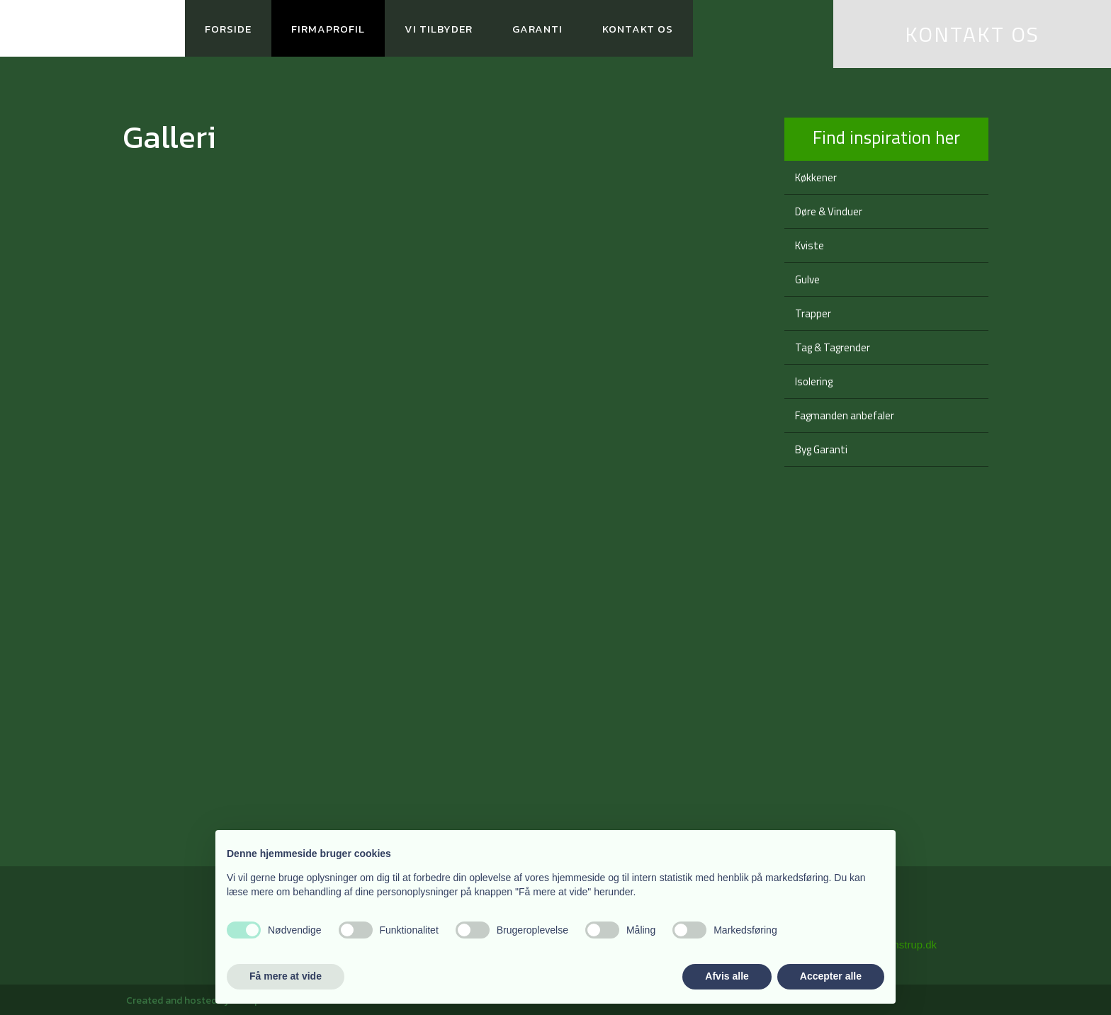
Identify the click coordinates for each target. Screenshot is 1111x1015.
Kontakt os (637, 29)
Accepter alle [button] (831, 976)
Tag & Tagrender (832, 347)
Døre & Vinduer (828, 211)
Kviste (809, 245)
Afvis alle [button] (726, 976)
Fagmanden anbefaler (844, 415)
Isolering (814, 381)
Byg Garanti (821, 449)
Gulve (807, 279)
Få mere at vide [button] (285, 976)
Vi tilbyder (439, 29)
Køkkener (816, 177)
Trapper (813, 313)
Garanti (537, 29)
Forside (228, 29)
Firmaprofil (328, 29)
